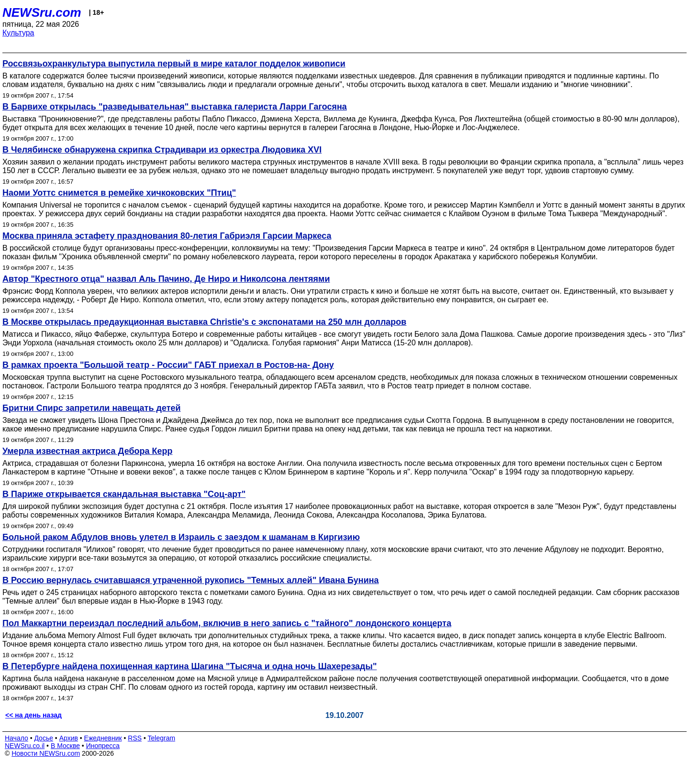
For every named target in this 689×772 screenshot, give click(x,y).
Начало (16, 738)
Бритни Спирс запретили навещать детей (91, 408)
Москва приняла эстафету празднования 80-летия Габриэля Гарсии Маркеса (166, 236)
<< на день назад (33, 715)
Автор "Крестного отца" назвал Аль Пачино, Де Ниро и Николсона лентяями (166, 279)
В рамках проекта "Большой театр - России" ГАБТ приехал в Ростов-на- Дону (168, 365)
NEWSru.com (41, 12)
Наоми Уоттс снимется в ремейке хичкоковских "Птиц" (119, 193)
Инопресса (103, 746)
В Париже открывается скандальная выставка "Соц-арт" (123, 494)
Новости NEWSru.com (45, 753)
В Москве (65, 746)
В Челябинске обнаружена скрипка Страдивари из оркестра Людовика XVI (162, 149)
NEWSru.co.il (24, 746)
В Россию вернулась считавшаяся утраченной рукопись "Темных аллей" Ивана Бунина (190, 580)
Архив (68, 738)
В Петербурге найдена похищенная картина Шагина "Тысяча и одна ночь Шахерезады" (189, 666)
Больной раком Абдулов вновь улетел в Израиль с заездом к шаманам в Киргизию (181, 537)
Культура (18, 33)
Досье (43, 738)
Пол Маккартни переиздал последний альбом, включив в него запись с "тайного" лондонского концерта (226, 623)
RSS (135, 738)
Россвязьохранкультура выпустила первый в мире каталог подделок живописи (173, 63)
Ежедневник (103, 738)
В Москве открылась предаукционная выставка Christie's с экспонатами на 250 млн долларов (204, 322)
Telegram (162, 738)
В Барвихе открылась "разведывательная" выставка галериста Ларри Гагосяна (174, 106)
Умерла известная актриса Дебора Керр (87, 451)
